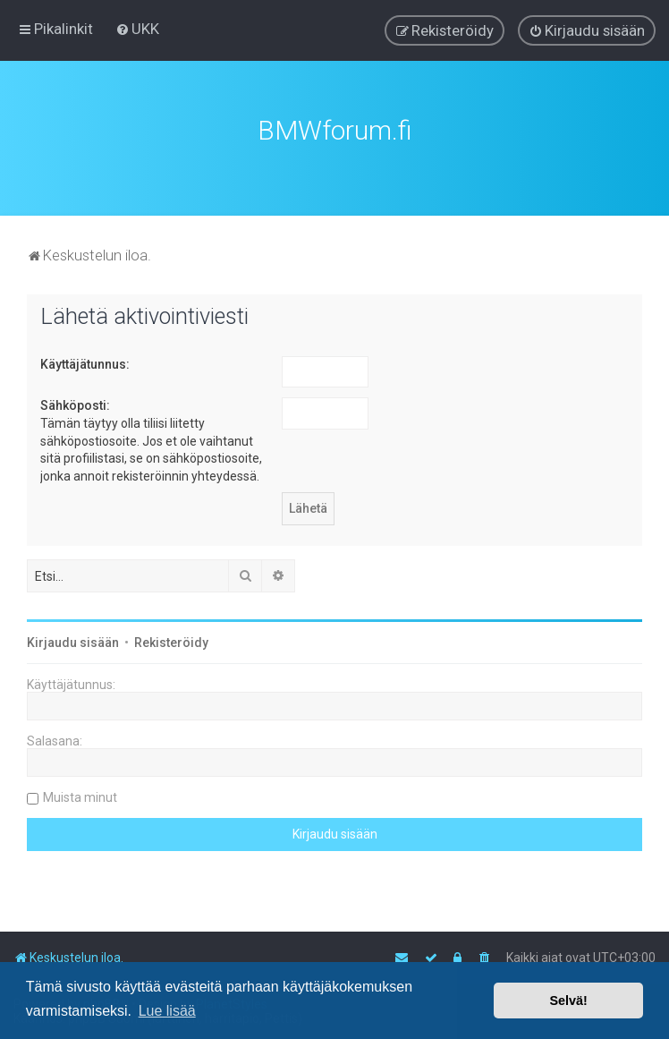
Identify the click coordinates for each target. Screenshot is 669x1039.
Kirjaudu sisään (73, 641)
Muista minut (80, 795)
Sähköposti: (75, 404)
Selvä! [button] (568, 1000)
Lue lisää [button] (167, 1010)
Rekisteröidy (171, 641)
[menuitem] (137, 28)
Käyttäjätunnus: (85, 362)
